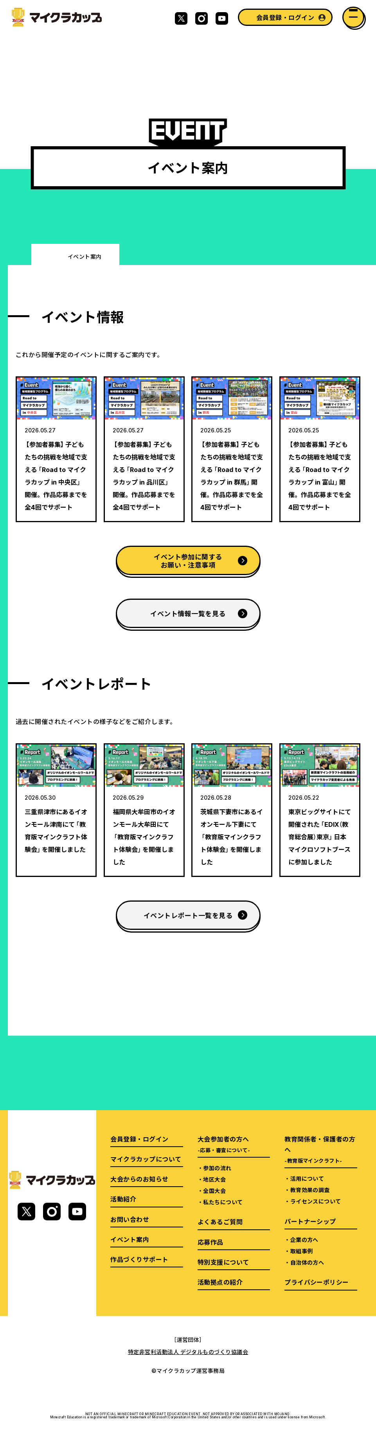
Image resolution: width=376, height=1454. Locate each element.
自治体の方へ (307, 1262)
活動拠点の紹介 (220, 1282)
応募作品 (210, 1242)
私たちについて (223, 1202)
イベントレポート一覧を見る (188, 915)
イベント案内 (129, 1239)
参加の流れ (217, 1168)
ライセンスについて (315, 1201)
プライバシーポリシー (316, 1282)
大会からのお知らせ (139, 1179)
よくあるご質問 (220, 1221)
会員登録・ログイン (285, 17)
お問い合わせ (129, 1219)
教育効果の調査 (310, 1190)
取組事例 (301, 1251)
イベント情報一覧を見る (187, 613)
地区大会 (214, 1179)
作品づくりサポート (139, 1259)
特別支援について (223, 1262)
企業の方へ (304, 1239)
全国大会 (214, 1190)
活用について (307, 1178)
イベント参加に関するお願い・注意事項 (188, 561)
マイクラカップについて (145, 1159)
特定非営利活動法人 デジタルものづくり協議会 (188, 1352)
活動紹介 (123, 1198)
